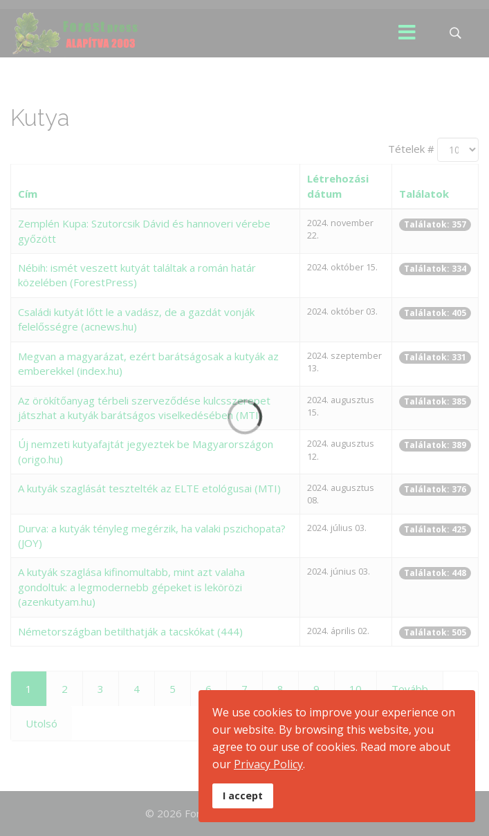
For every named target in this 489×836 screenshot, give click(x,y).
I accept (243, 795)
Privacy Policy (268, 764)
